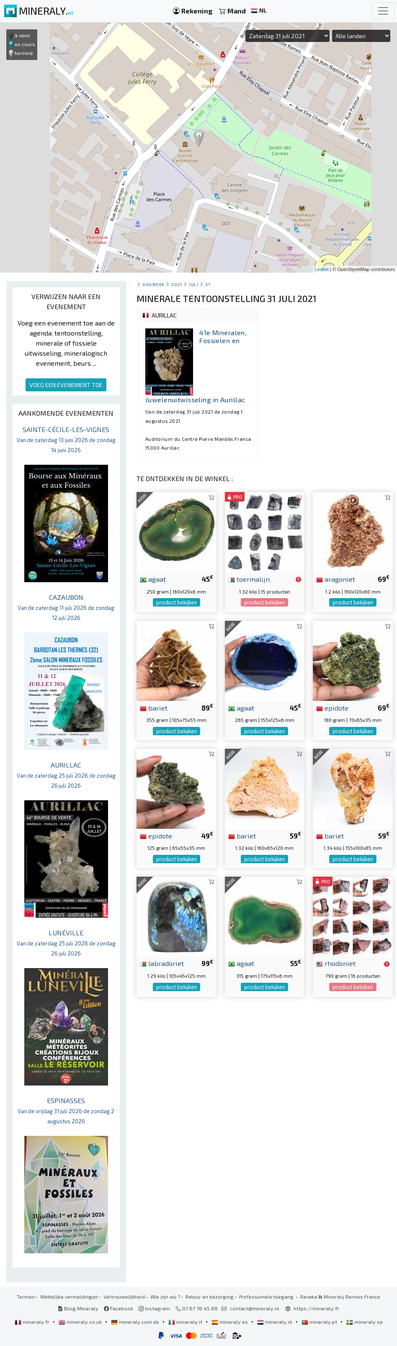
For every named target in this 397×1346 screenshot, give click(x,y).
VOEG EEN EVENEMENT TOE (66, 384)
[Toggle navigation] (383, 11)
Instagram (154, 1308)
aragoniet (335, 579)
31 (207, 284)
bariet (154, 707)
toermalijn (249, 579)
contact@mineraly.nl (254, 1308)
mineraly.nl (275, 1322)
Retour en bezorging (210, 1296)
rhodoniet (336, 963)
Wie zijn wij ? (165, 1296)
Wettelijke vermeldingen (69, 1296)
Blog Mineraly (78, 1308)
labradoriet (162, 963)
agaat (153, 579)
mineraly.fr (33, 1322)
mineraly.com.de (135, 1322)
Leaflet (322, 269)
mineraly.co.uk (81, 1322)
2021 (176, 284)
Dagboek (153, 284)
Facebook (118, 1308)
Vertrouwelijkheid (124, 1296)
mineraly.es (230, 1322)
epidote (332, 707)
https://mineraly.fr (316, 1308)
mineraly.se (364, 1322)
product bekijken (176, 602)
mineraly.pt (320, 1322)
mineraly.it (186, 1322)
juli (193, 284)
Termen (26, 1296)
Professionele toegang (267, 1296)
